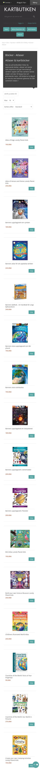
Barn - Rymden (11, 42)
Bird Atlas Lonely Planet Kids (15, 552)
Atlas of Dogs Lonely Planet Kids (16, 140)
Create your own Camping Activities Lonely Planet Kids (18, 759)
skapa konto (32, 23)
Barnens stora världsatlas (14, 387)
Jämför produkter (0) (11, 94)
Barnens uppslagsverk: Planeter (16, 511)
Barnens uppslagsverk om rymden (17, 223)
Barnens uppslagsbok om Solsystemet (19, 429)
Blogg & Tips (21, 3)
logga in (21, 23)
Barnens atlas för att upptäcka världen (19, 264)
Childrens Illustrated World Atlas (17, 634)
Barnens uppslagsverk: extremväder (18, 470)
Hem (3, 42)
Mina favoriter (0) (18, 29)
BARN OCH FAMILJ (22, 42)
